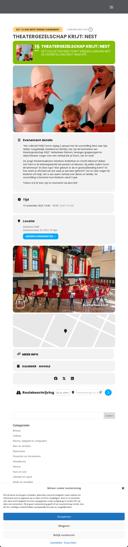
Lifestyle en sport (22, 476)
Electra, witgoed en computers (30, 440)
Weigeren (64, 525)
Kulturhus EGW (31, 226)
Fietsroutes (19, 451)
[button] (123, 488)
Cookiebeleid (56, 542)
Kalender (29, 366)
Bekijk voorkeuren (64, 535)
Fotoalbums (19, 461)
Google (44, 366)
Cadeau (17, 435)
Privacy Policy (70, 542)
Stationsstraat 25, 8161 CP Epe (40, 230)
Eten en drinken (22, 446)
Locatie (29, 221)
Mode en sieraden (23, 482)
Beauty (16, 430)
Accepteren (64, 516)
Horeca (17, 466)
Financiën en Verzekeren (27, 456)
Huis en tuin (19, 471)
